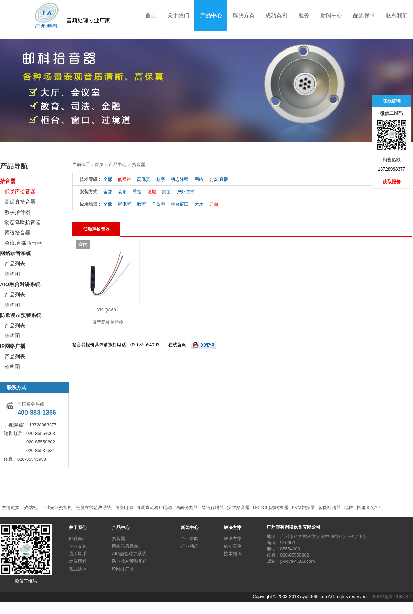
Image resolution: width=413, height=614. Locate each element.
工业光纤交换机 (56, 507)
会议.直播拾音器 (23, 243)
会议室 (158, 204)
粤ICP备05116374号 (392, 596)
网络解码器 (212, 507)
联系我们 (397, 15)
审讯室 (124, 204)
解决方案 (244, 15)
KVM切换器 (303, 507)
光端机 (31, 507)
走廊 (213, 204)
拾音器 (7, 181)
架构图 (12, 274)
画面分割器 (187, 507)
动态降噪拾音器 (22, 222)
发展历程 (78, 561)
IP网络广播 (12, 346)
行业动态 (190, 546)
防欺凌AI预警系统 (20, 315)
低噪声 (124, 179)
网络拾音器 (17, 232)
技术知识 (233, 553)
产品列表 (14, 263)
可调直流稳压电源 (154, 507)
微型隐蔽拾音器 (108, 322)
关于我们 (178, 15)
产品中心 (211, 15)
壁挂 (137, 191)
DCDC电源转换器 (270, 507)
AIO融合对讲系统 (20, 284)
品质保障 (364, 15)
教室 (141, 204)
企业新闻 (190, 538)
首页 (150, 15)
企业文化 (78, 546)
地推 (348, 507)
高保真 (143, 179)
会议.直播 (218, 179)
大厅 (198, 204)
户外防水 (185, 191)
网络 (198, 179)
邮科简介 (78, 538)
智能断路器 (329, 507)
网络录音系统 (15, 253)
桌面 (166, 191)
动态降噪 (180, 179)
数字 (160, 179)
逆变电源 (124, 507)
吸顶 (122, 191)
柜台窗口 (180, 204)
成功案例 (276, 15)
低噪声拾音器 (19, 191)
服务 (303, 15)
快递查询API (369, 507)
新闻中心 (331, 15)
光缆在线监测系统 (94, 507)
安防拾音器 (238, 507)
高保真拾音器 (19, 202)
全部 (107, 179)
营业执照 (78, 568)
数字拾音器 (17, 212)
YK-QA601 (107, 310)
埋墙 (151, 191)
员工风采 (78, 553)
